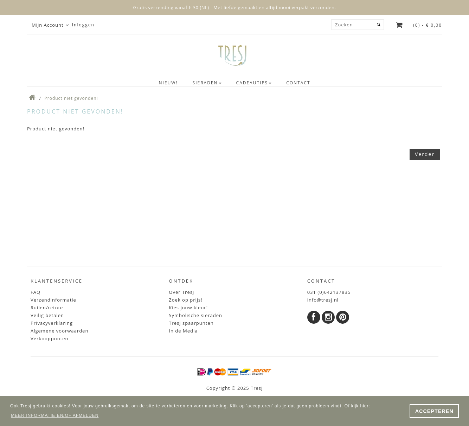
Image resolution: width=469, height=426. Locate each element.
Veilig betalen (47, 315)
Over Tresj (181, 292)
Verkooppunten (50, 338)
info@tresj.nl (323, 300)
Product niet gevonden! (71, 98)
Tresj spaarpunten (191, 323)
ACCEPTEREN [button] (434, 411)
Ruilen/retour (47, 307)
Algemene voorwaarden (59, 331)
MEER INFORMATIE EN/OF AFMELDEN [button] (54, 415)
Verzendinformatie (53, 300)
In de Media (183, 331)
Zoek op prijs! (185, 300)
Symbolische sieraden (195, 315)
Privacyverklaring (52, 323)
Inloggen (83, 25)
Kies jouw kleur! (188, 307)
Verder (425, 154)
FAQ (35, 292)
